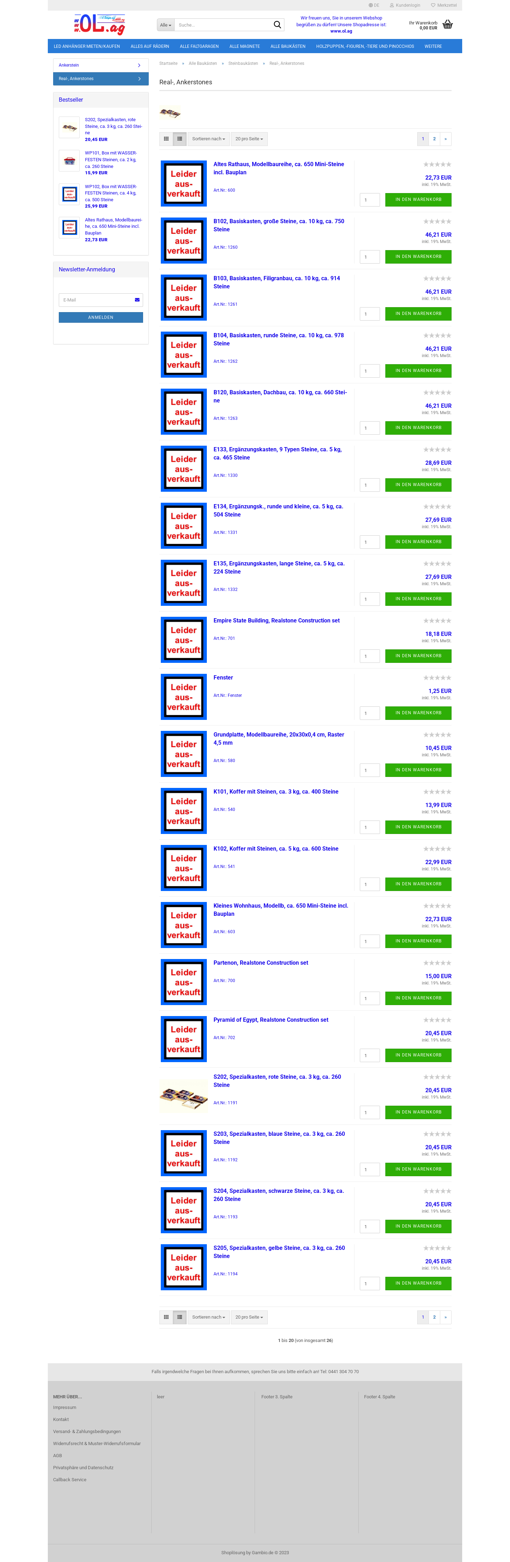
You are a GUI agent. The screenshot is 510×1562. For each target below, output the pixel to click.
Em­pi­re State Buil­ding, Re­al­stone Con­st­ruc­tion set (277, 620)
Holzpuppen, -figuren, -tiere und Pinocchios (365, 46)
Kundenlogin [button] (405, 5)
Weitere (433, 46)
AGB (57, 1455)
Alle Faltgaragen (199, 46)
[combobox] (209, 139)
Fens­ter (223, 677)
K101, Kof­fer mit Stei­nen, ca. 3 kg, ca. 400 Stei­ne (276, 791)
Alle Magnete (245, 46)
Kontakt (61, 1419)
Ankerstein (69, 65)
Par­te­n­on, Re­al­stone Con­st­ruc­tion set (261, 962)
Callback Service (69, 1479)
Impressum (64, 1407)
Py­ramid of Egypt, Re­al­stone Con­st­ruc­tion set (271, 1019)
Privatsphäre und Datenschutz (83, 1467)
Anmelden (101, 317)
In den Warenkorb (419, 199)
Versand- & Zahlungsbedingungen (87, 1431)
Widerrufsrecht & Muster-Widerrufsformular (97, 1443)
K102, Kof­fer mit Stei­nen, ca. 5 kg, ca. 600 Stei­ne (276, 848)
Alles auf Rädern (150, 46)
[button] (374, 5)
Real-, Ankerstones (76, 78)
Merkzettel (444, 5)
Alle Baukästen (288, 46)
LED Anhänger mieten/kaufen (87, 46)
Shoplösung (233, 1552)
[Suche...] (165, 24)
